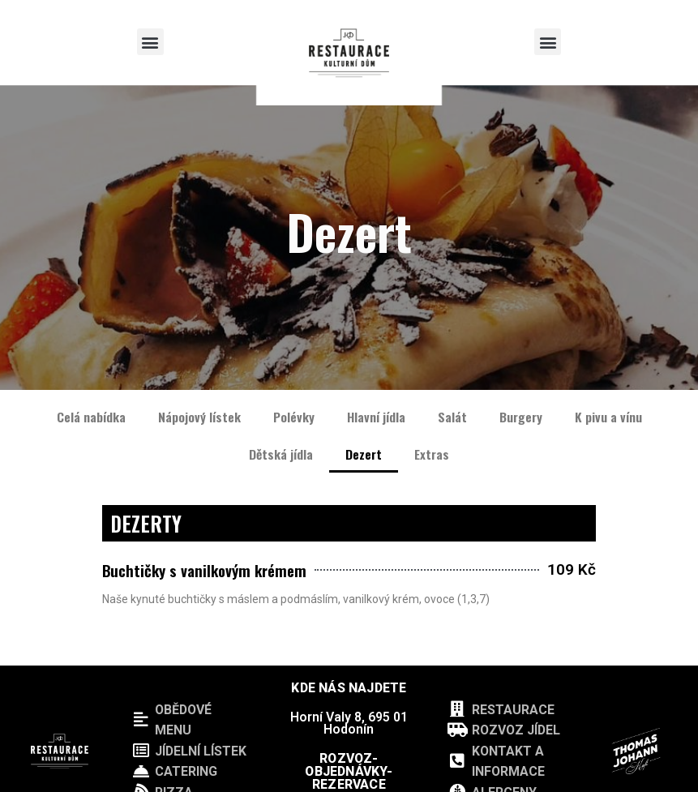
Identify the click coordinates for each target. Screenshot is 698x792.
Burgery (520, 416)
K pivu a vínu (608, 416)
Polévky (294, 416)
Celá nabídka (91, 416)
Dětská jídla (281, 454)
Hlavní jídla (376, 416)
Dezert (363, 454)
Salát (452, 416)
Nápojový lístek (199, 416)
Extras (431, 454)
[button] (150, 41)
